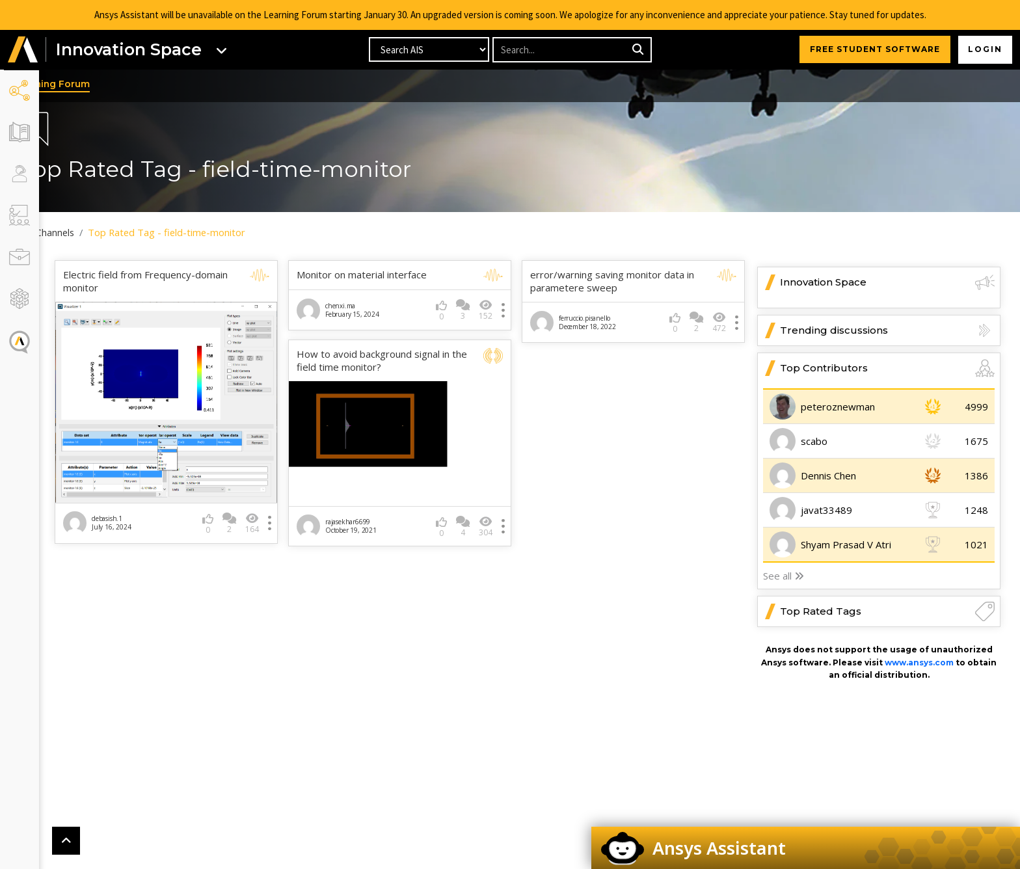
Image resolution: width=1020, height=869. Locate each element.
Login (984, 50)
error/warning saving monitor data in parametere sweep (624, 282)
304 (497, 520)
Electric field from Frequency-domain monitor (180, 282)
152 (497, 310)
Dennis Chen (828, 476)
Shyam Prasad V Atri (846, 545)
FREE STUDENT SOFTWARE (874, 50)
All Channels (85, 232)
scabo (814, 441)
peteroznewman (838, 407)
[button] (23, 50)
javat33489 (826, 510)
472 (719, 322)
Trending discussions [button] (887, 331)
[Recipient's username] (560, 50)
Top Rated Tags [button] (887, 612)
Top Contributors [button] (887, 369)
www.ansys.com (919, 662)
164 (275, 513)
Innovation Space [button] (887, 283)
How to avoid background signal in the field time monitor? (396, 361)
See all (783, 576)
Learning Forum (87, 84)
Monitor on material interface (385, 275)
